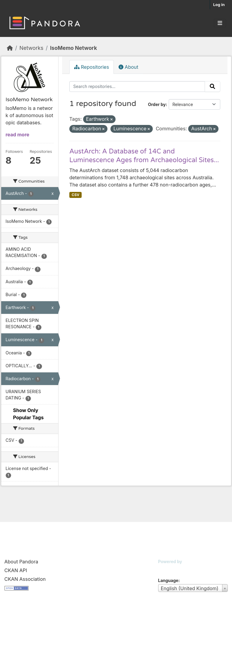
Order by (157, 104)
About (128, 67)
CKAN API (16, 570)
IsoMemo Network (73, 48)
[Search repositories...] (137, 86)
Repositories (91, 67)
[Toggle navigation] (220, 23)
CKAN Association (25, 579)
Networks (32, 48)
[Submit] (212, 86)
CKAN (168, 569)
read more (17, 135)
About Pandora (21, 562)
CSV (76, 195)
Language (168, 580)
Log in (218, 4)
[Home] (10, 48)
